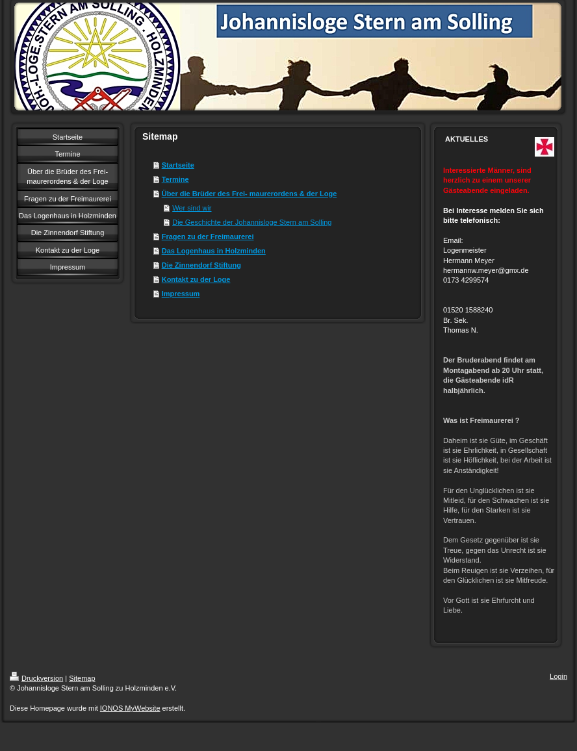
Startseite (178, 165)
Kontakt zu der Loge (196, 279)
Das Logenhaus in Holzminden (214, 251)
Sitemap (82, 678)
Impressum (181, 294)
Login (558, 676)
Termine (175, 179)
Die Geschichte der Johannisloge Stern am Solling (251, 222)
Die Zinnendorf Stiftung (201, 265)
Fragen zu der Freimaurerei (208, 236)
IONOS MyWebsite (130, 708)
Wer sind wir (191, 208)
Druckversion (36, 678)
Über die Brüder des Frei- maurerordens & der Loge (249, 193)
